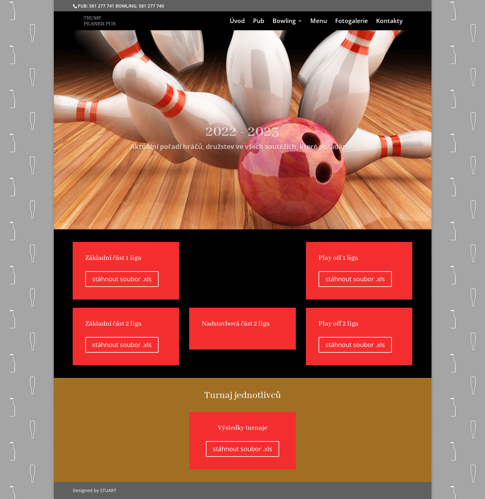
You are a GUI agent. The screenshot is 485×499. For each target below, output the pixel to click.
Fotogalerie (351, 22)
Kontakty (389, 22)
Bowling (284, 22)
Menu (318, 22)
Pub (258, 22)
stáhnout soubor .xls (122, 279)
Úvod (237, 22)
